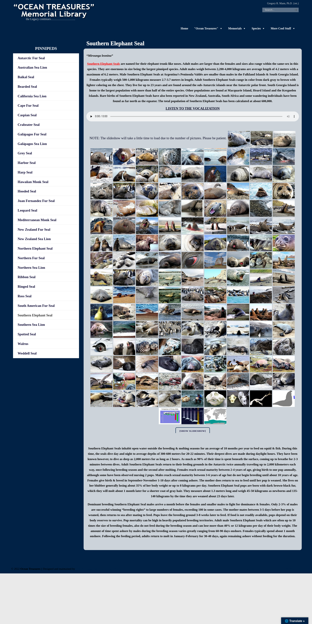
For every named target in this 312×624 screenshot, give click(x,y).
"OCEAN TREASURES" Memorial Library (54, 10)
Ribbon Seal (26, 277)
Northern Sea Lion (31, 268)
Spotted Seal (27, 334)
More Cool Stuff (281, 28)
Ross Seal (24, 296)
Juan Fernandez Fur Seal (36, 201)
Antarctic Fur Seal (31, 58)
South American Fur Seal (36, 306)
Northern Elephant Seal (35, 248)
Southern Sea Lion (31, 325)
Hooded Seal (27, 191)
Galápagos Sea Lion (32, 144)
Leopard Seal (27, 210)
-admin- (251, 568)
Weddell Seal (27, 353)
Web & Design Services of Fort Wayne (99, 568)
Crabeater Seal (29, 125)
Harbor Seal (27, 163)
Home (184, 28)
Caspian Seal (27, 115)
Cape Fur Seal (28, 105)
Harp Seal (25, 172)
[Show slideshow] (193, 431)
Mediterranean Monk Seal (37, 220)
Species (256, 28)
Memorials (235, 28)
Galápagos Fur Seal (32, 134)
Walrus (23, 344)
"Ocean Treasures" (206, 28)
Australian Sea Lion (32, 67)
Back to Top (293, 568)
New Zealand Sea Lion (34, 239)
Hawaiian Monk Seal (33, 182)
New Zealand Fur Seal (34, 229)
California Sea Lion (32, 96)
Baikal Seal (26, 77)
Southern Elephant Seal (35, 315)
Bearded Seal (27, 86)
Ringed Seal (26, 286)
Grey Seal (25, 153)
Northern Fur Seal (31, 258)
